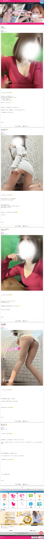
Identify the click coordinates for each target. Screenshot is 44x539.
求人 (39, 504)
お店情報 (31, 504)
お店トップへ (26, 126)
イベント (4, 504)
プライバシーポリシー (23, 534)
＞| (39, 489)
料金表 (39, 496)
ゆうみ (2, 30)
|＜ (4, 489)
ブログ (31, 496)
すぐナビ (13, 496)
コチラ (5, 527)
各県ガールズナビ (33, 530)
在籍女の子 (22, 496)
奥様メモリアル (4, 31)
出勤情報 (4, 496)
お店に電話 (41, 537)
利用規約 (19, 534)
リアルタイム (13, 504)
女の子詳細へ (19, 126)
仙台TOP (11, 530)
